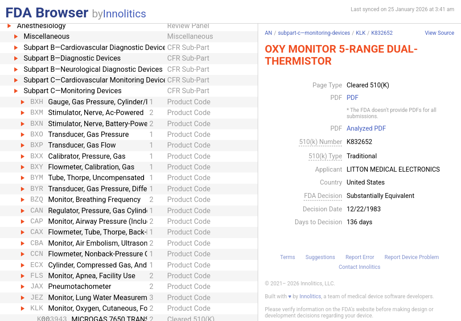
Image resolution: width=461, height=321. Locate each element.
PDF (352, 98)
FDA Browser (46, 12)
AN (268, 33)
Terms (287, 257)
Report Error (360, 257)
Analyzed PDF (366, 128)
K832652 (382, 33)
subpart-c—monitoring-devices (314, 33)
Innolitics (124, 14)
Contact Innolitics (359, 267)
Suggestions (320, 257)
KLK (361, 33)
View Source (439, 33)
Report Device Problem (412, 257)
